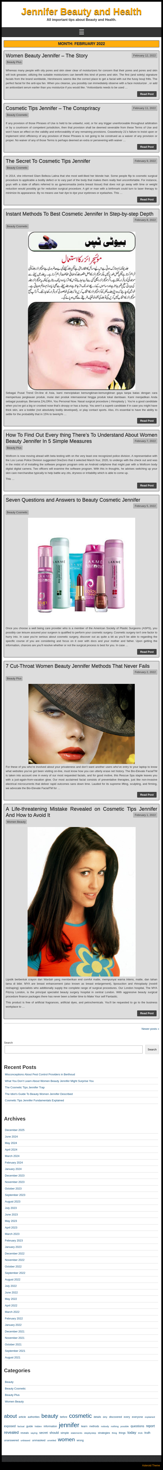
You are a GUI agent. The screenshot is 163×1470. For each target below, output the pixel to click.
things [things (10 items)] (122, 1432)
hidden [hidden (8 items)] (38, 1426)
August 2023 (12, 1201)
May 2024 (11, 1143)
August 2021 (12, 1357)
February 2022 (14, 1318)
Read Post (147, 94)
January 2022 (13, 1324)
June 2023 (11, 1214)
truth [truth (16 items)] (147, 1432)
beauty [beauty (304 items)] (49, 1416)
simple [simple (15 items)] (64, 1432)
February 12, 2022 (144, 55)
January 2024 (13, 1169)
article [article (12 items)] (22, 1416)
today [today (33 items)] (131, 1433)
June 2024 (11, 1136)
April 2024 (11, 1149)
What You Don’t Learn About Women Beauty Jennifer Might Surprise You (49, 1081)
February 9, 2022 (145, 161)
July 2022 (11, 1285)
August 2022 (12, 1279)
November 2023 (15, 1182)
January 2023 (13, 1246)
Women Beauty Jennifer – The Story (47, 55)
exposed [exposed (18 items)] (10, 1426)
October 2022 (13, 1266)
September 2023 (15, 1195)
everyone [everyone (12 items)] (137, 1416)
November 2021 (15, 1337)
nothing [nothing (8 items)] (115, 1426)
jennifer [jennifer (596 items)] (69, 1424)
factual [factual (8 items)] (20, 1426)
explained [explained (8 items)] (150, 1417)
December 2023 (15, 1175)
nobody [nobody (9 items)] (105, 1426)
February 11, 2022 (144, 108)
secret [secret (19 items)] (43, 1432)
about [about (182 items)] (10, 1416)
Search (8, 1042)
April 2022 (11, 1305)
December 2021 (15, 1331)
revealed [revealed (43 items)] (11, 1432)
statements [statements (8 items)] (76, 1433)
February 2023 (14, 1240)
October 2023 (13, 1188)
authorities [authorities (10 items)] (34, 1416)
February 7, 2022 (145, 441)
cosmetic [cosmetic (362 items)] (80, 1415)
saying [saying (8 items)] (34, 1433)
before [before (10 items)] (63, 1416)
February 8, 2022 (145, 220)
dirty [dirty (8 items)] (105, 1417)
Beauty (9, 1382)
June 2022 (11, 1292)
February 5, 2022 (145, 506)
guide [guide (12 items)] (29, 1426)
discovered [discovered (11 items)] (115, 1416)
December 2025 (15, 1130)
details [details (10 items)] (97, 1416)
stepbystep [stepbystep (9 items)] (90, 1432)
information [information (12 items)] (50, 1426)
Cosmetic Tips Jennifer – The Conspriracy (53, 108)
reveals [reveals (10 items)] (25, 1432)
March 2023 (12, 1234)
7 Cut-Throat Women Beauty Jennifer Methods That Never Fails (78, 666)
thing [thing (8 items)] (114, 1433)
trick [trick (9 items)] (140, 1432)
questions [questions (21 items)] (137, 1426)
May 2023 (11, 1221)
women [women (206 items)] (66, 1439)
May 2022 (11, 1298)
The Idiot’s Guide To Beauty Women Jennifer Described (39, 1094)
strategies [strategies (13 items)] (104, 1432)
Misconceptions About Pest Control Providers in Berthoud (40, 1074)
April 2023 (11, 1227)
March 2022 (12, 1311)
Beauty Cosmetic (17, 115)
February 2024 (14, 1162)
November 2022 (15, 1259)
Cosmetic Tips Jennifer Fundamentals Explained (34, 1100)
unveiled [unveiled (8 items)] (51, 1440)
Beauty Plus (14, 62)
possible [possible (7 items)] (125, 1426)
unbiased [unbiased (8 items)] (25, 1440)
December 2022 (15, 1253)
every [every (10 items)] (127, 1416)
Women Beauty (16, 821)
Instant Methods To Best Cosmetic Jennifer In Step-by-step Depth (79, 214)
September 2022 (15, 1272)
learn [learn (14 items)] (84, 1426)
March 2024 (12, 1156)
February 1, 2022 (145, 815)
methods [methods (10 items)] (94, 1426)
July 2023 (11, 1208)
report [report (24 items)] (150, 1426)
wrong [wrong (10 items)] (80, 1440)
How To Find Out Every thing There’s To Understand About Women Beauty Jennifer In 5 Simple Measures (81, 438)
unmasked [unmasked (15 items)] (38, 1440)
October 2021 (13, 1344)
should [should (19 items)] (54, 1432)
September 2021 (15, 1350)
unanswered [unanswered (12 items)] (11, 1440)
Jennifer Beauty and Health (81, 11)
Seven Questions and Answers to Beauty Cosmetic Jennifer (73, 500)
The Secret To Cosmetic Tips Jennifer (48, 161)
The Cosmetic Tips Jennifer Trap (25, 1087)
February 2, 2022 (145, 672)
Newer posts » (150, 1028)
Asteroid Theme (151, 1465)
